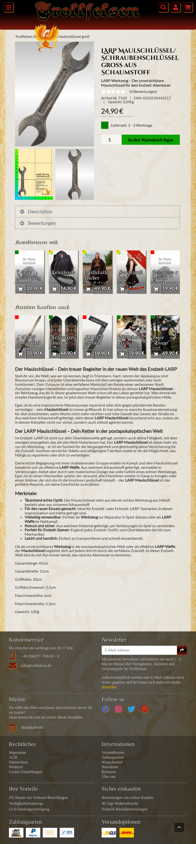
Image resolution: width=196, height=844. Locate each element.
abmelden (109, 687)
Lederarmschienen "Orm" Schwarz (63, 346)
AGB (13, 757)
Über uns (109, 777)
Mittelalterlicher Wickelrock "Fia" (97, 281)
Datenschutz (18, 762)
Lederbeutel (63, 275)
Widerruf (16, 767)
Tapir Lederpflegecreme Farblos (29, 281)
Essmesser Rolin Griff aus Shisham (165, 281)
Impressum (17, 752)
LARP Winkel (93, 340)
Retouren (109, 772)
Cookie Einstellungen (25, 772)
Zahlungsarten (113, 757)
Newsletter (110, 767)
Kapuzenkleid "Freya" (130, 278)
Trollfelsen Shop (28, 36)
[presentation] (20, 272)
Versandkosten (113, 752)
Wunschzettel (112, 762)
